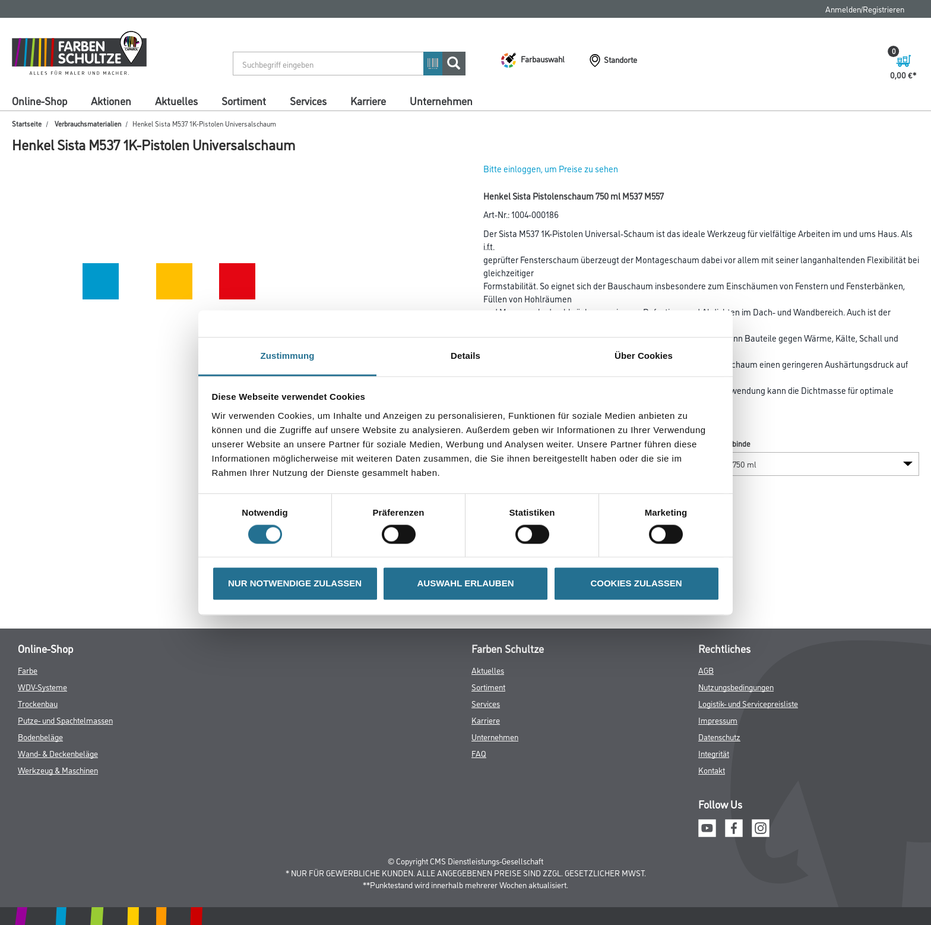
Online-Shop (39, 100)
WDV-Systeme (42, 686)
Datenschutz (719, 736)
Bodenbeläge (40, 736)
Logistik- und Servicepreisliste (748, 703)
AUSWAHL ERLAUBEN (465, 584)
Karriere (368, 100)
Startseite (27, 123)
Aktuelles (176, 100)
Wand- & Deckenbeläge (58, 753)
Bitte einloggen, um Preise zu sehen (550, 168)
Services (308, 100)
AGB (706, 669)
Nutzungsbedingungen (736, 686)
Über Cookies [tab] (644, 356)
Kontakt (711, 769)
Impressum (717, 719)
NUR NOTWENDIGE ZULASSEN (295, 584)
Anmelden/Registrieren (864, 8)
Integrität (713, 753)
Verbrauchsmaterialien (88, 123)
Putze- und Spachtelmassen (65, 719)
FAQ (478, 753)
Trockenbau (38, 703)
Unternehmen (441, 100)
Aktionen (111, 100)
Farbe (27, 669)
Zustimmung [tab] (288, 356)
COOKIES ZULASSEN (636, 584)
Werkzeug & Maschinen (58, 769)
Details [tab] (465, 356)
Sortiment (243, 100)
